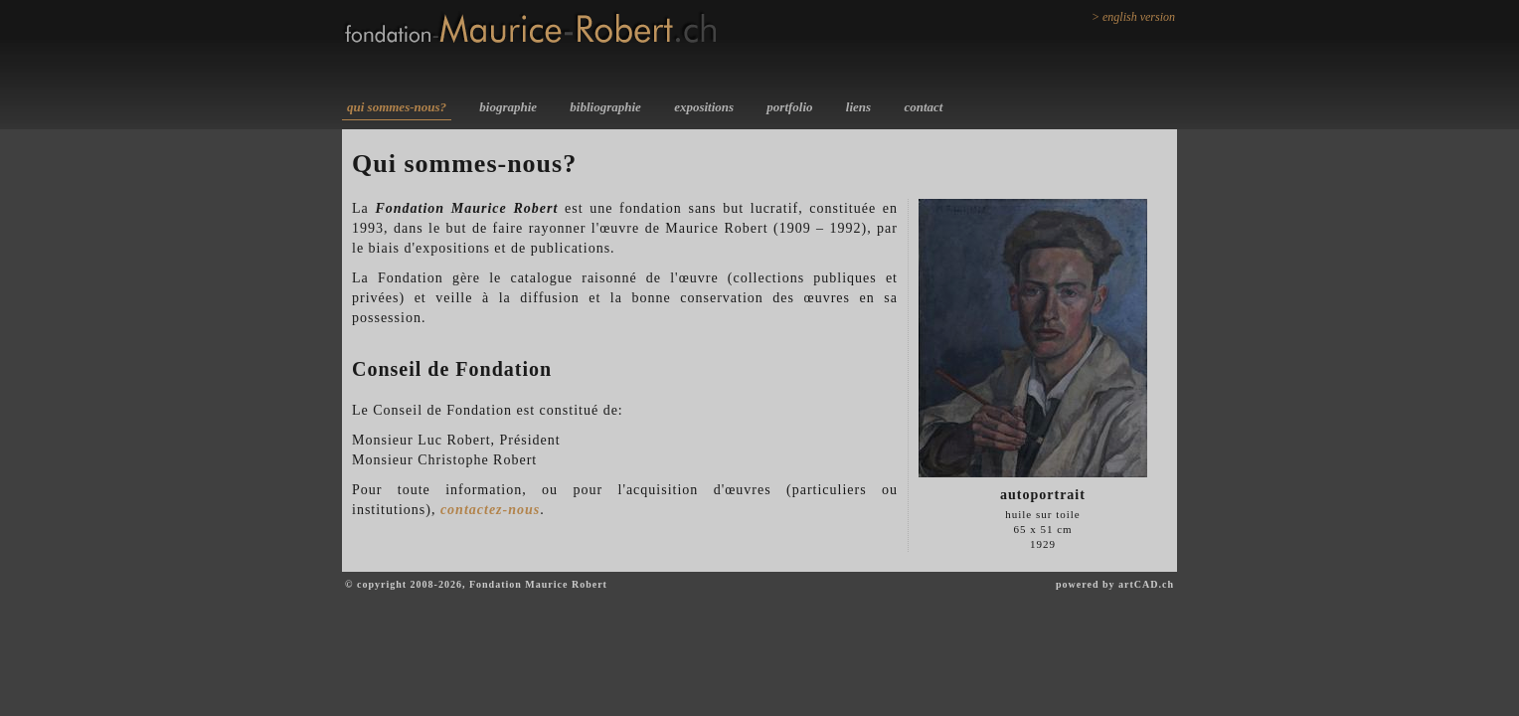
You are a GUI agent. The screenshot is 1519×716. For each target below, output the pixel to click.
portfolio (789, 106)
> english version (1133, 17)
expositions (704, 106)
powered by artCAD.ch (1115, 584)
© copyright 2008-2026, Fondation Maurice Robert (476, 584)
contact (923, 106)
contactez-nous (490, 509)
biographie (508, 106)
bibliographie (605, 106)
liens (858, 106)
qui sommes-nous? (396, 106)
